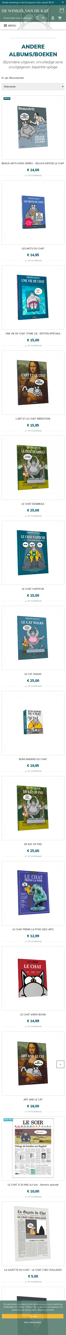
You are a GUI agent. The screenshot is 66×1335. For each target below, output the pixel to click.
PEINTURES (33, 1183)
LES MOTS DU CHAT (33, 248)
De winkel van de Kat (25, 10)
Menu (9, 25)
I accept (33, 1316)
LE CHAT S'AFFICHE (33, 588)
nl (45, 17)
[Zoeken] (19, 18)
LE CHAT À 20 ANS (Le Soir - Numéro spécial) (33, 1127)
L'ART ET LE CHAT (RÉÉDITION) (33, 418)
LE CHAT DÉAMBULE (33, 503)
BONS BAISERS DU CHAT (33, 759)
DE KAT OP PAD (33, 844)
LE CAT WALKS (33, 674)
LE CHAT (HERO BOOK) (33, 1014)
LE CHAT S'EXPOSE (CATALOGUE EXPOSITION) (33, 1211)
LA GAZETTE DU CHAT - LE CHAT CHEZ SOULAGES (33, 1155)
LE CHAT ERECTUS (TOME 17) (33, 1239)
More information (32, 1322)
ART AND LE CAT (33, 1099)
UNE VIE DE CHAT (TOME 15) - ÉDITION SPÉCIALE (33, 333)
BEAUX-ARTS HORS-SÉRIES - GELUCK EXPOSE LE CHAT (33, 163)
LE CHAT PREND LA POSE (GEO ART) (33, 929)
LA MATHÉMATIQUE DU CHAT (33, 1295)
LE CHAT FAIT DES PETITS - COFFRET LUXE (33, 1267)
